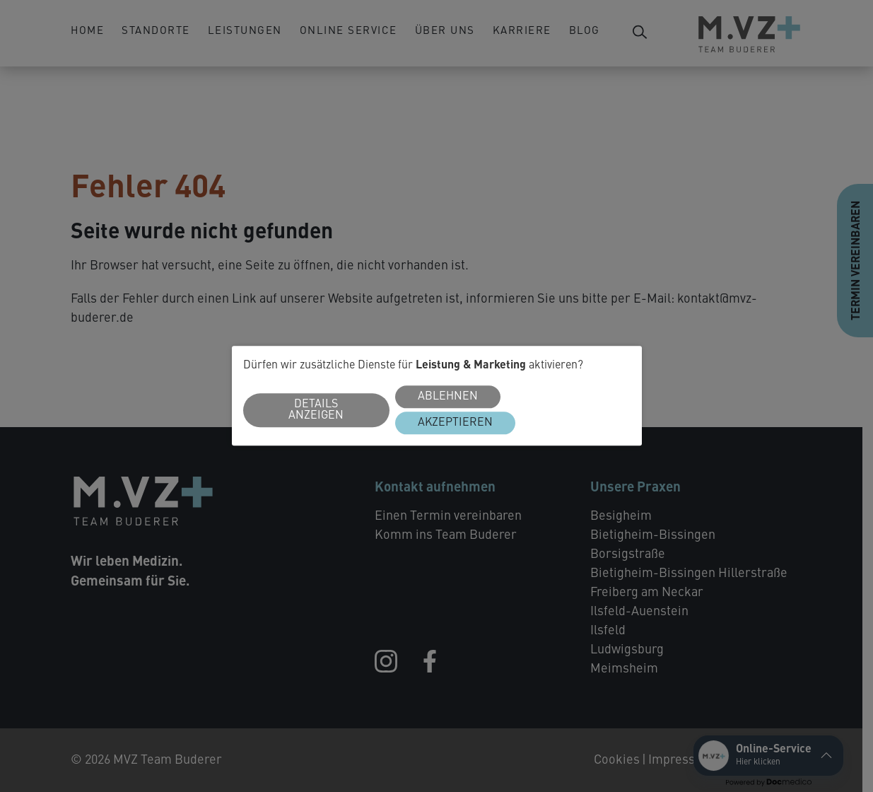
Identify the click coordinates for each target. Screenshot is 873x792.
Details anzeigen (316, 410)
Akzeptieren (455, 423)
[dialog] (437, 396)
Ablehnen (448, 397)
